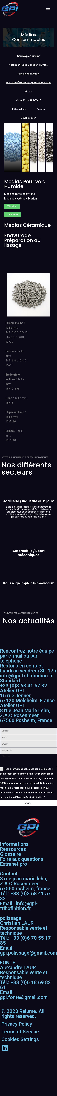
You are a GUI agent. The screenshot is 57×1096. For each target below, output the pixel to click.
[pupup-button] (13, 146)
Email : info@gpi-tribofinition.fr (19, 906)
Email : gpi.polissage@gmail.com (28, 950)
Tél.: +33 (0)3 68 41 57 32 (25, 896)
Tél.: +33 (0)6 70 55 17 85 (25, 940)
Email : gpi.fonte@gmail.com (24, 994)
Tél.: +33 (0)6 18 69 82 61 (25, 985)
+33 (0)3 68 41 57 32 (23, 683)
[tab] (28, 56)
